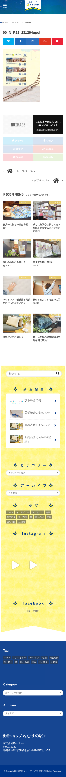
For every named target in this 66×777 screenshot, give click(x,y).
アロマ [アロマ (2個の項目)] (10, 512)
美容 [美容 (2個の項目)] (49, 517)
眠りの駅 (33, 610)
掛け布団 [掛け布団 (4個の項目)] (22, 517)
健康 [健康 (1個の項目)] (48, 512)
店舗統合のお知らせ (30, 414)
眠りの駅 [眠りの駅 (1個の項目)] (39, 517)
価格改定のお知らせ (30, 426)
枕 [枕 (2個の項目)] (31, 517)
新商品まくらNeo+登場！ (30, 439)
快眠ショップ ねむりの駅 (31, 771)
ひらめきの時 (25, 401)
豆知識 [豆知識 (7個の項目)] (21, 522)
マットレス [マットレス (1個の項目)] (37, 512)
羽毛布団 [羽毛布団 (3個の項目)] (11, 522)
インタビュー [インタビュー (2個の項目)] (22, 512)
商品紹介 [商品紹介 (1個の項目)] (11, 517)
